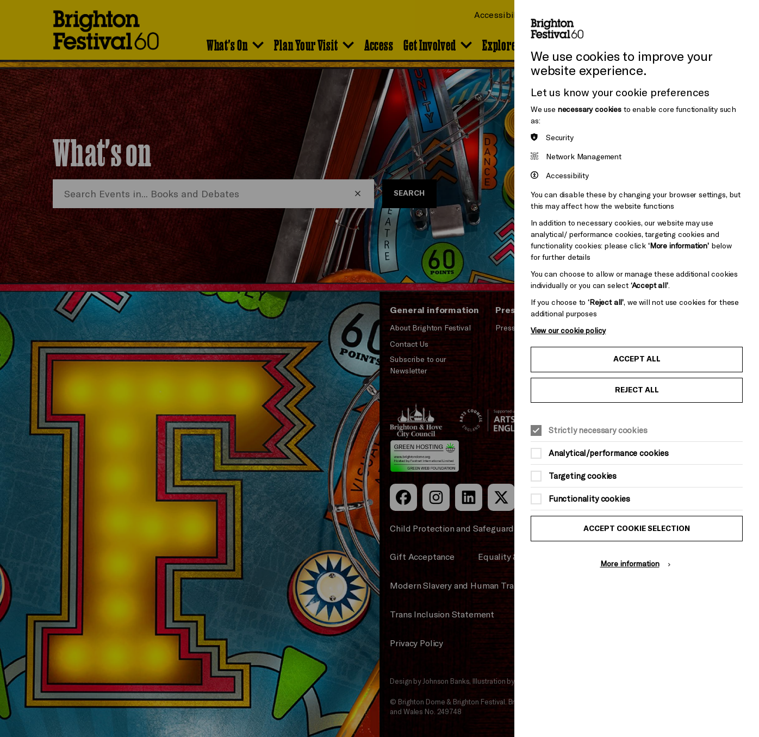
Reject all (637, 390)
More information (630, 563)
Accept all (637, 359)
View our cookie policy (568, 330)
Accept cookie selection (636, 528)
